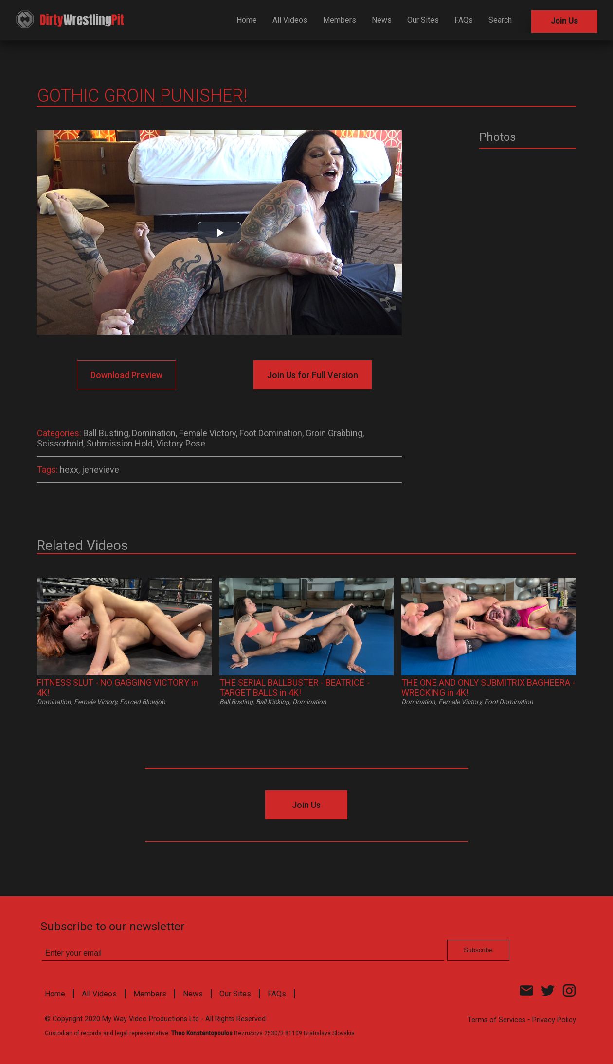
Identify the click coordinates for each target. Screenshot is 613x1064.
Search (500, 20)
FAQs (463, 20)
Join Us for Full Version (312, 375)
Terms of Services (496, 1020)
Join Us (564, 21)
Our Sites (423, 20)
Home (246, 20)
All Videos (289, 20)
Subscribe (478, 950)
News (382, 20)
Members (339, 20)
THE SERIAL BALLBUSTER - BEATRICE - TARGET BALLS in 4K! (294, 687)
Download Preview (126, 375)
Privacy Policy (554, 1020)
